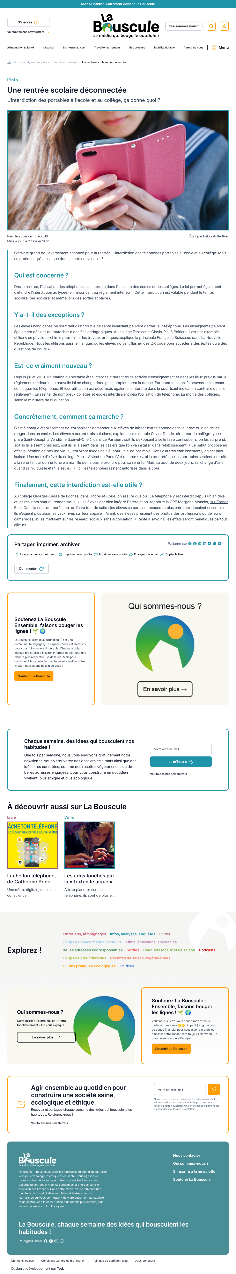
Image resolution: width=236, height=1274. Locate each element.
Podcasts (207, 950)
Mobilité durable (164, 47)
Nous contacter (186, 1155)
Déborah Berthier (216, 236)
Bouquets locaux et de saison (169, 950)
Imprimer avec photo (78, 554)
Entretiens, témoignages (84, 934)
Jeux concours (145, 1260)
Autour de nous (193, 47)
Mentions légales (22, 1260)
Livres (164, 934)
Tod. (60, 1268)
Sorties (133, 950)
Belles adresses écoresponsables (93, 950)
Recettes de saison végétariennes (140, 958)
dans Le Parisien (107, 439)
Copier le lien (174, 554)
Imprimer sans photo (113, 554)
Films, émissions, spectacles (151, 942)
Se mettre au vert (74, 47)
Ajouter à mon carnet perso (38, 554)
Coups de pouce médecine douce (92, 942)
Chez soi (48, 47)
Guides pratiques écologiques (89, 966)
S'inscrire (28, 22)
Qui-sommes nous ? (184, 26)
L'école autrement (65, 62)
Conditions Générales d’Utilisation (63, 1260)
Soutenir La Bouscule (34, 676)
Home (9, 62)
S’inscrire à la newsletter (195, 1171)
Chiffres (127, 966)
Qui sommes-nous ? (191, 1163)
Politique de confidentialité (110, 1260)
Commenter (28, 568)
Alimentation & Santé (20, 47)
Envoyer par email (146, 554)
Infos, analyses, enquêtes (32, 62)
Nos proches (137, 47)
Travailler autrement (107, 47)
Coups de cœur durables (84, 958)
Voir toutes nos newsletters (26, 31)
